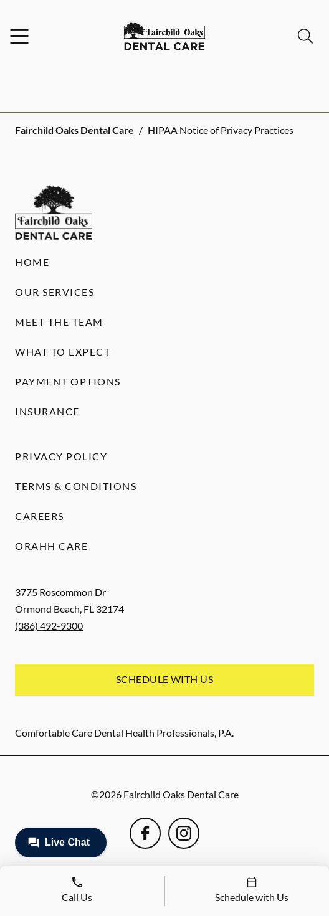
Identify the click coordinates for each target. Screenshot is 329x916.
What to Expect (62, 351)
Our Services (54, 292)
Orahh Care (51, 546)
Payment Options (68, 381)
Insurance (47, 411)
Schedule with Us (165, 679)
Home (32, 262)
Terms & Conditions (75, 486)
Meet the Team (59, 322)
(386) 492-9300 (49, 625)
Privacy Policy (61, 456)
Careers (39, 516)
